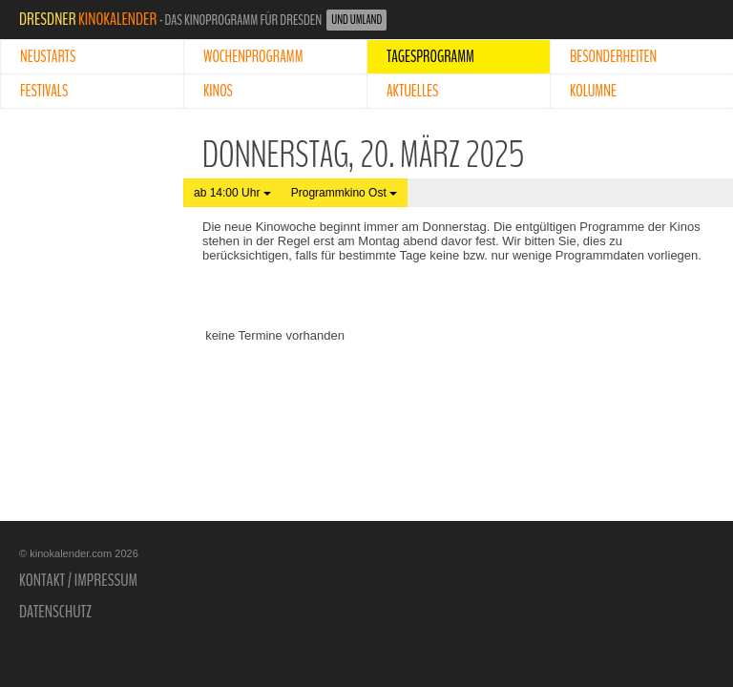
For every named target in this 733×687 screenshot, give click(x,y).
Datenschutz (55, 611)
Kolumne (593, 91)
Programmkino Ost (344, 192)
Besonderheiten (613, 57)
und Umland (356, 20)
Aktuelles (412, 91)
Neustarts (47, 57)
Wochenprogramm (253, 57)
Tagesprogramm (430, 57)
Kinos (218, 91)
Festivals (44, 91)
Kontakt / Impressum (78, 580)
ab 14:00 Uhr (232, 192)
